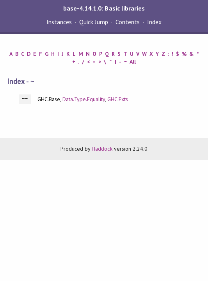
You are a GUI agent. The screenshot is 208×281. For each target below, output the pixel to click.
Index (154, 22)
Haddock (102, 148)
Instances (59, 22)
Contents (128, 22)
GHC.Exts (117, 99)
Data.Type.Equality (83, 99)
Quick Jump (93, 22)
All (133, 61)
